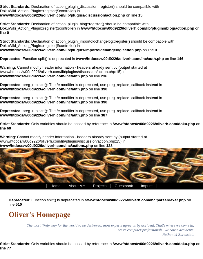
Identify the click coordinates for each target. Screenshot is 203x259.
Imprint (147, 186)
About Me (77, 186)
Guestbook (124, 186)
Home (55, 186)
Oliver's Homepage (39, 214)
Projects (99, 186)
